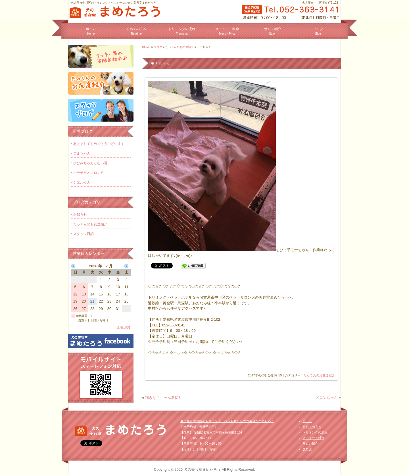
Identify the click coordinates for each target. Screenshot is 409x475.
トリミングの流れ (181, 31)
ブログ (318, 31)
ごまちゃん (81, 153)
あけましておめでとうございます (98, 144)
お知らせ (80, 214)
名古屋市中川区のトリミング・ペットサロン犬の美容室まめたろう (227, 421)
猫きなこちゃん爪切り (163, 397)
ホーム (91, 31)
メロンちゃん (327, 397)
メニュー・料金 (227, 31)
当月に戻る (123, 327)
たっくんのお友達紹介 (179, 47)
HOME (146, 47)
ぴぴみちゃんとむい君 (90, 163)
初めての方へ (136, 31)
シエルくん (81, 182)
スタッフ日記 (83, 234)
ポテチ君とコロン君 (88, 173)
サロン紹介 (272, 31)
